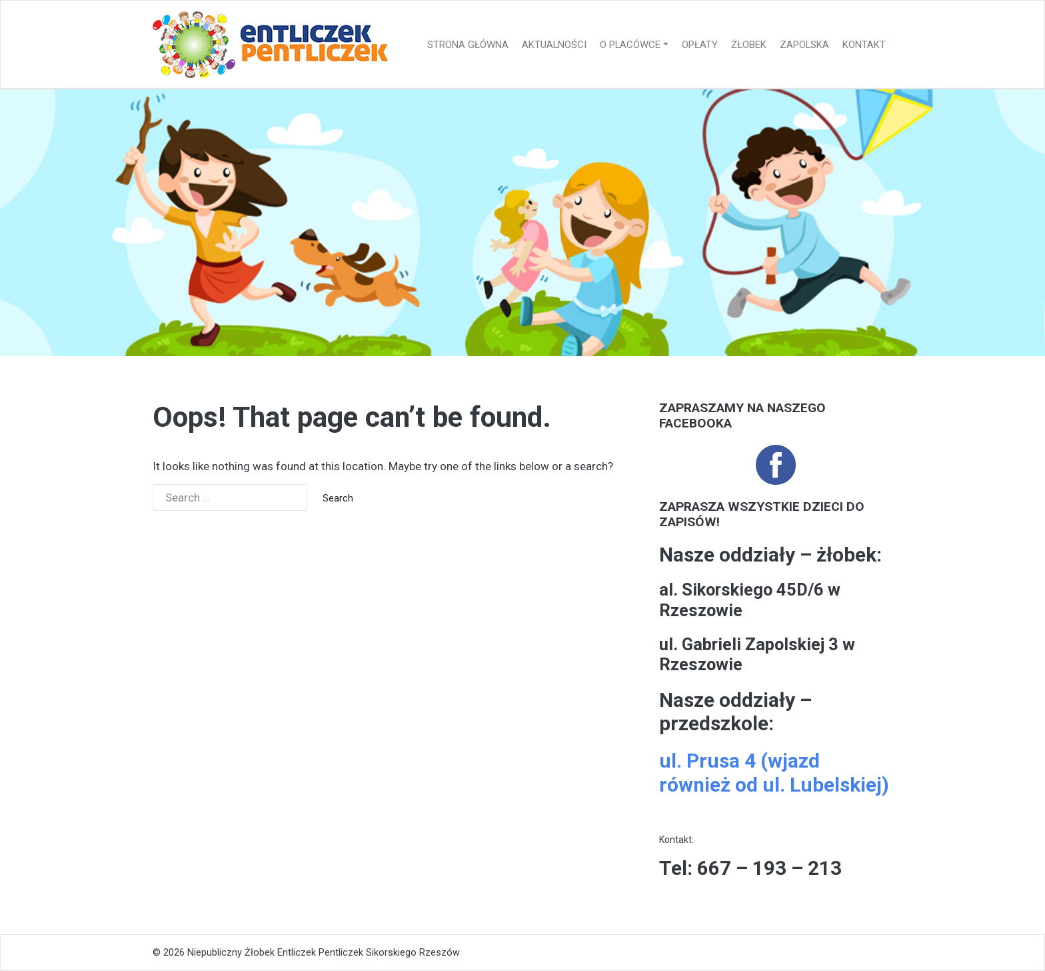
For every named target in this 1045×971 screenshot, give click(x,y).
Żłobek (748, 45)
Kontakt (864, 45)
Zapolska (804, 45)
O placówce (630, 45)
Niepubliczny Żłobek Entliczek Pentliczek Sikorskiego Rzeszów (323, 952)
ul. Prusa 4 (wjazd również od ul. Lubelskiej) (774, 772)
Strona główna (468, 45)
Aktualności (554, 45)
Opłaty (700, 45)
